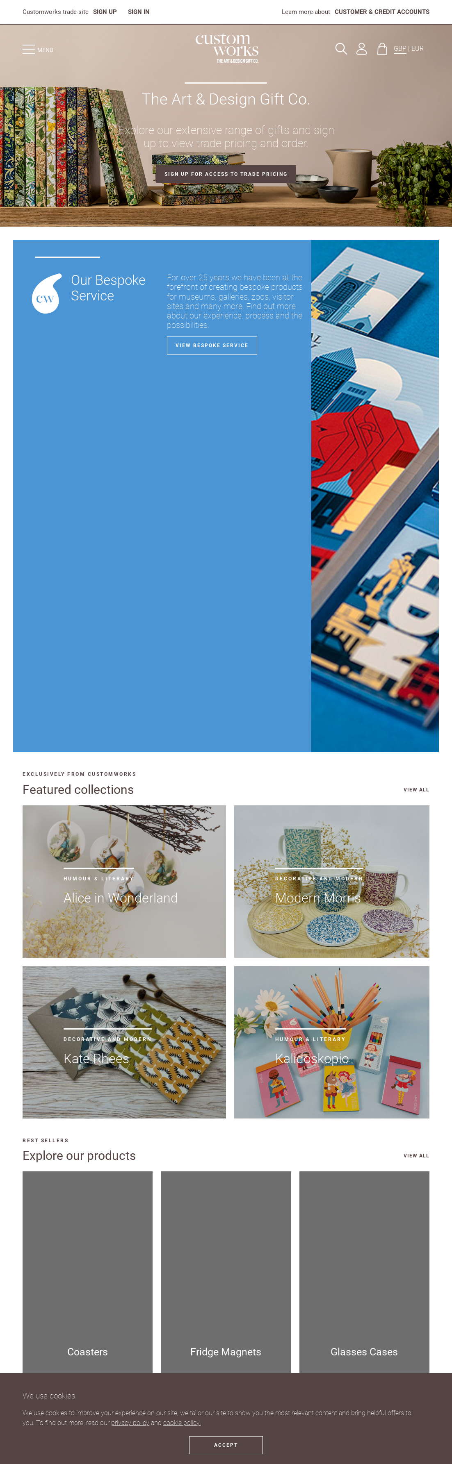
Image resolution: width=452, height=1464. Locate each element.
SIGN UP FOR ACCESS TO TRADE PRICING (226, 174)
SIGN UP (105, 12)
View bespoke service (212, 345)
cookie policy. (182, 1423)
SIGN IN (139, 12)
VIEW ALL (416, 790)
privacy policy (130, 1423)
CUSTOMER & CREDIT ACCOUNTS (382, 12)
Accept (226, 1445)
